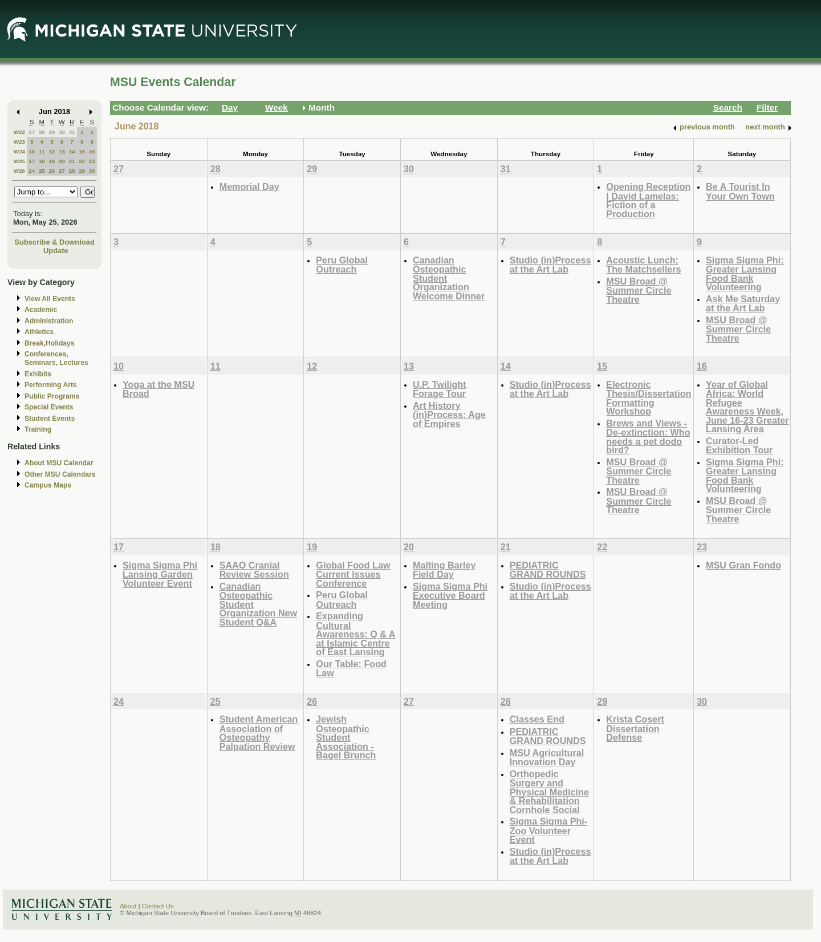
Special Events (49, 407)
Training (38, 429)
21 (72, 161)
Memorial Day (249, 186)
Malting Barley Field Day (444, 570)
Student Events (50, 419)
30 (62, 132)
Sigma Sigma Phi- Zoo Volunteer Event (548, 830)
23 (92, 161)
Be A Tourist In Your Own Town (740, 191)
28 (42, 132)
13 (62, 151)
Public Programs (52, 396)
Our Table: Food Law (351, 669)
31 (72, 132)
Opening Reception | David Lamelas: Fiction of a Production (648, 200)
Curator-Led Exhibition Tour (739, 446)
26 (51, 171)
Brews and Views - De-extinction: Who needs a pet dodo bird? (648, 437)
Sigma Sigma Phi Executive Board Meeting (450, 595)
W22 (19, 132)
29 (51, 132)
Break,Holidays (50, 343)
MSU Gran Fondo (743, 565)
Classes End (537, 719)
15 (82, 151)
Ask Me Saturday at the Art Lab (743, 304)
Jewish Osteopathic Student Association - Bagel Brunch (346, 737)
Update (55, 250)
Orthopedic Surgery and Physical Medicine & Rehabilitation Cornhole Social (549, 792)
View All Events (50, 299)
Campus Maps (48, 485)
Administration (49, 321)
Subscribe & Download (54, 242)
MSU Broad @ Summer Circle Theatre (638, 290)
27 (32, 132)
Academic (41, 310)
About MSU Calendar (59, 463)
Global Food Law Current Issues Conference (353, 574)
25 (42, 171)
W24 (19, 151)
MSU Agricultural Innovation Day (547, 758)
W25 (19, 161)
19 (51, 161)
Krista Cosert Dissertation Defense (635, 728)
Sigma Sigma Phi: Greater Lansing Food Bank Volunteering (744, 274)
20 (62, 161)
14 (72, 151)
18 (42, 161)
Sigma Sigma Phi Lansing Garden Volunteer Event (160, 574)
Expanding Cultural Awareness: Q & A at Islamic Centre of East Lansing (355, 634)
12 (51, 151)
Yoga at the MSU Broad (158, 389)
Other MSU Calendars (60, 474)
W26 (19, 171)
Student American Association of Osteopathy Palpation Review (259, 733)
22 (82, 161)
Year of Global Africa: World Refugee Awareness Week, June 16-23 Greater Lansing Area (747, 407)
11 (42, 151)
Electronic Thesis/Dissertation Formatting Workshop (648, 398)
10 (32, 151)
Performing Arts (51, 385)
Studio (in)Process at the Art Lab (550, 265)
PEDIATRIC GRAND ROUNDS (548, 570)
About (128, 906)
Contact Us (158, 906)
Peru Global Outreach (342, 265)
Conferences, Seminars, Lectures (56, 358)
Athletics (39, 332)
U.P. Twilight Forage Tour (439, 389)
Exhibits (38, 374)
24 (32, 171)
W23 (19, 142)
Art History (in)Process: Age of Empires (449, 414)
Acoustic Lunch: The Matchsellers (643, 265)
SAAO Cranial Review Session (254, 570)
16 (92, 151)
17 (32, 161)
